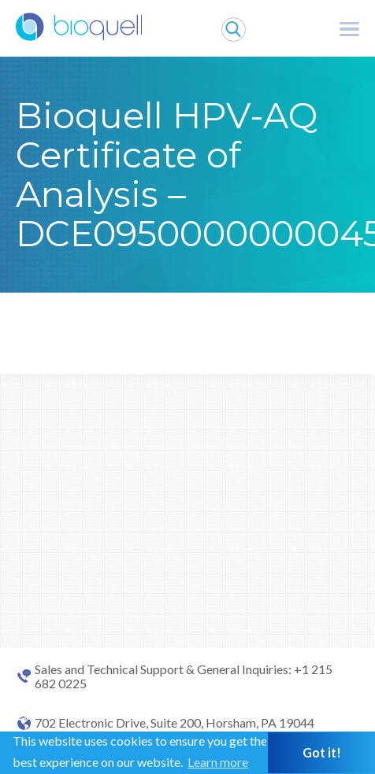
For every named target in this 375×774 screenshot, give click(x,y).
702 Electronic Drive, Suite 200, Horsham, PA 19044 (174, 723)
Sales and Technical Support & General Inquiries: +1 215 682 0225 (183, 676)
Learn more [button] (218, 761)
